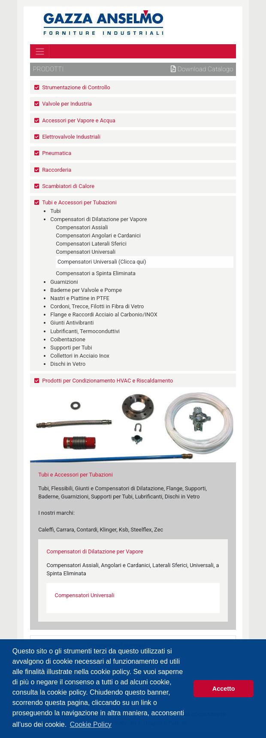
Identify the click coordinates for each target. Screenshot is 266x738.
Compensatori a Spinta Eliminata (96, 273)
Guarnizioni (64, 282)
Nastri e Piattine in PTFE (79, 298)
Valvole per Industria (67, 103)
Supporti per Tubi (71, 347)
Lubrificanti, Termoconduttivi (85, 331)
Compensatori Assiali (82, 227)
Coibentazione (67, 339)
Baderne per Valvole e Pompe (86, 290)
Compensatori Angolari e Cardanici (98, 235)
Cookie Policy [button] (91, 724)
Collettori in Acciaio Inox (79, 355)
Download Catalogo (202, 69)
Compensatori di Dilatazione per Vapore (98, 219)
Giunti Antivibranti (72, 322)
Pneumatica (56, 153)
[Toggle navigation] (39, 51)
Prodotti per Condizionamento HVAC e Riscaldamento (107, 380)
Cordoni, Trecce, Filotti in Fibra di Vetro (97, 306)
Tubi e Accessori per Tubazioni (79, 202)
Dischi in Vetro (67, 364)
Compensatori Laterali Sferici (91, 243)
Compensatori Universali (85, 252)
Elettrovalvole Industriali (71, 137)
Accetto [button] (223, 688)
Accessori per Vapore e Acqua (78, 120)
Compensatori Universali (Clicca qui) (101, 261)
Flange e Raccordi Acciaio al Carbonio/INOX (103, 314)
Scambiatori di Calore (68, 186)
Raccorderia (56, 170)
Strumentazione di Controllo (76, 87)
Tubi (55, 211)
